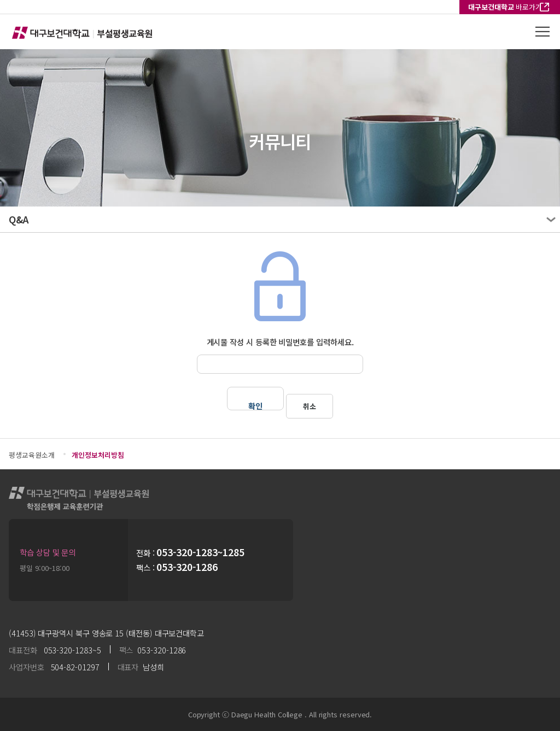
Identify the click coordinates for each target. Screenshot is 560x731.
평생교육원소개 (31, 455)
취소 (309, 406)
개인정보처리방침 (98, 455)
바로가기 (505, 7)
